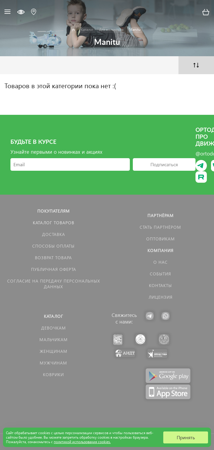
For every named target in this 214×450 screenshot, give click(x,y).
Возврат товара (53, 257)
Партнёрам (160, 215)
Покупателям (53, 211)
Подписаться (164, 164)
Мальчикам (53, 339)
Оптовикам (160, 239)
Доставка (53, 234)
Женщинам (53, 351)
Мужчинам (53, 363)
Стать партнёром (160, 227)
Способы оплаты (53, 246)
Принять (186, 437)
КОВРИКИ (53, 374)
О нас (160, 262)
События (160, 274)
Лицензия (161, 297)
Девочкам (53, 328)
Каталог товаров (53, 222)
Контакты (160, 285)
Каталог (53, 316)
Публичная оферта (53, 269)
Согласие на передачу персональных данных (53, 283)
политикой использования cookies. (82, 442)
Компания (160, 250)
